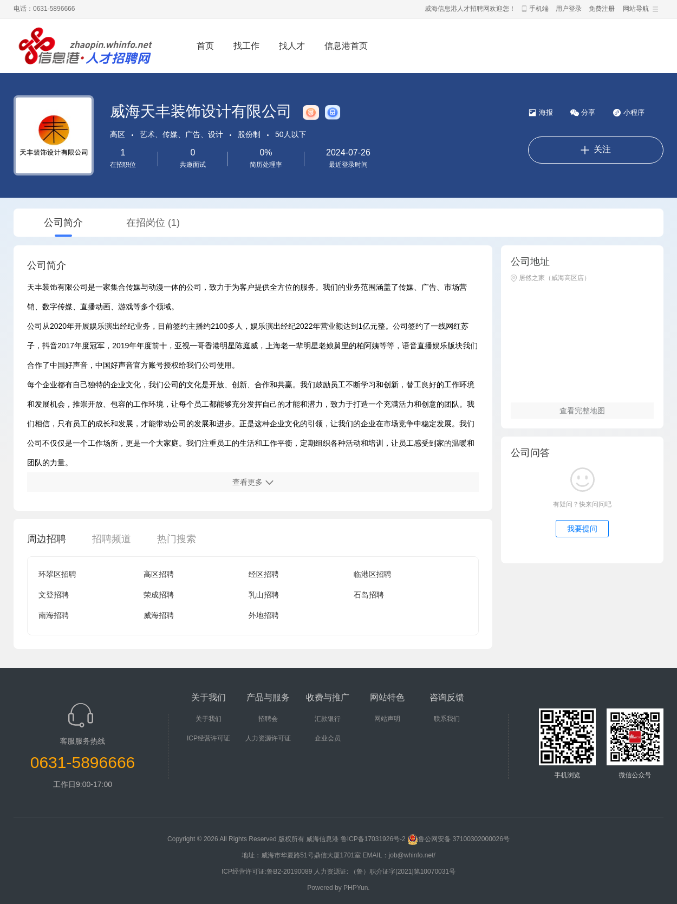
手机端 (539, 8)
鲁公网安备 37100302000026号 (458, 839)
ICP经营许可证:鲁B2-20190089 (268, 871)
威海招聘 (159, 615)
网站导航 (636, 8)
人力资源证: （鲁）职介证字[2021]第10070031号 (384, 871)
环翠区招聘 (57, 574)
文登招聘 (53, 594)
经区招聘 (264, 574)
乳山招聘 (264, 594)
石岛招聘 (369, 594)
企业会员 (328, 738)
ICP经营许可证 (208, 738)
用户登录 (569, 8)
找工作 (246, 45)
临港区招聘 (373, 574)
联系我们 (447, 719)
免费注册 (602, 8)
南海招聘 (53, 615)
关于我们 (209, 719)
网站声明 (387, 719)
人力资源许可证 (268, 738)
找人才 (292, 45)
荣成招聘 (159, 594)
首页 (205, 45)
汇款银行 (328, 719)
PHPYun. (356, 888)
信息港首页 (346, 45)
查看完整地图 (582, 410)
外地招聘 (264, 615)
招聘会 (268, 719)
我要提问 (582, 528)
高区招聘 (159, 574)
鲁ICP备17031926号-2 (373, 839)
